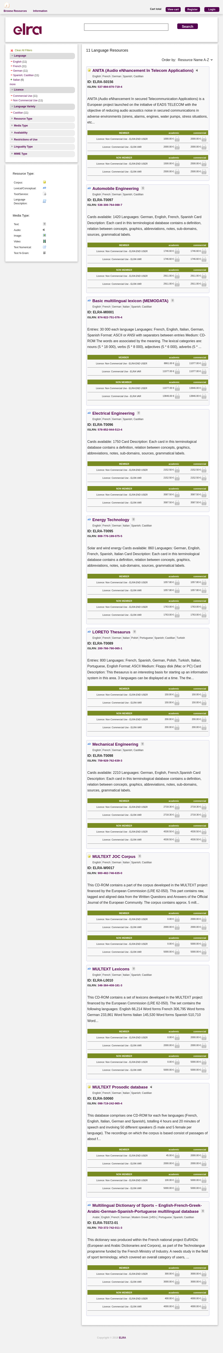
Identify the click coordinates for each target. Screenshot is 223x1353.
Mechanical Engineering (115, 744)
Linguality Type (23, 146)
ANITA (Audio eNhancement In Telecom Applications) (143, 70)
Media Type (21, 125)
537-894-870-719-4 (110, 86)
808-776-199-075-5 (110, 536)
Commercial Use (22, 95)
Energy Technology (110, 519)
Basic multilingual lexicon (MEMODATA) (130, 301)
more (12, 84)
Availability (20, 132)
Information (40, 10)
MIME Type (20, 153)
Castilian (18, 112)
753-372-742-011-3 (110, 1227)
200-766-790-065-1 (110, 648)
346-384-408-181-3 (110, 985)
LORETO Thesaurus (111, 632)
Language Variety (24, 106)
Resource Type (23, 118)
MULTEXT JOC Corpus (114, 856)
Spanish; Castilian (23, 75)
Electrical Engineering (113, 413)
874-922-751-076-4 (110, 317)
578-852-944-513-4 (110, 429)
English (17, 61)
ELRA (122, 1337)
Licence (19, 89)
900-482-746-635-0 (110, 873)
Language (20, 55)
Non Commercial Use (25, 100)
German (17, 70)
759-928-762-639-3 (110, 760)
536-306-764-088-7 (110, 204)
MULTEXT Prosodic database (120, 1087)
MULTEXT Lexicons (111, 969)
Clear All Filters (23, 50)
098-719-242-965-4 (110, 1103)
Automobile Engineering (115, 188)
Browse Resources (15, 10)
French (17, 66)
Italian (16, 79)
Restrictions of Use (25, 139)
